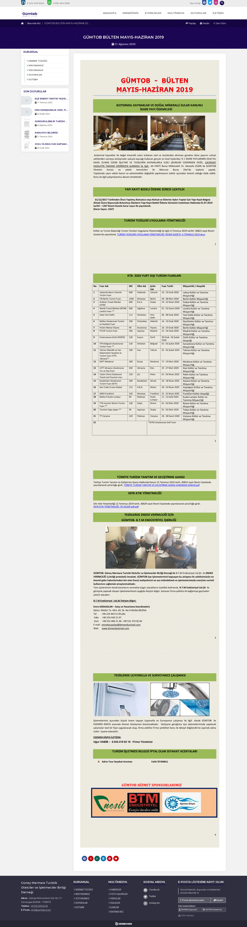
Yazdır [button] (205, 23)
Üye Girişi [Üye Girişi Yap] (195, 3)
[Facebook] (158, 889)
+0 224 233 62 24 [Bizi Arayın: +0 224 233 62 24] (39, 906)
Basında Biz (34, 23)
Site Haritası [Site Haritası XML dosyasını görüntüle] (186, 915)
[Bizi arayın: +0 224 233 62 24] (34, 3)
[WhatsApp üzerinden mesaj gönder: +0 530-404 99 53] (61, 3)
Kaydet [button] (218, 900)
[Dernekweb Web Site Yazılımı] (123, 923)
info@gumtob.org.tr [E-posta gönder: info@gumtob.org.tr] (41, 910)
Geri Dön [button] (220, 23)
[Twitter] (158, 896)
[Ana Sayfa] (30, 13)
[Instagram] (158, 902)
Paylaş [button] (191, 23)
